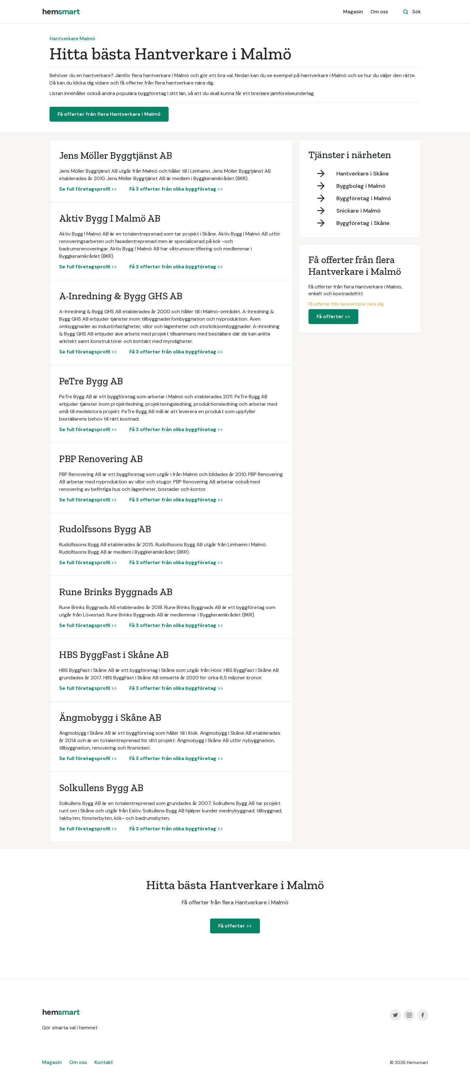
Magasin (353, 11)
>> (88, 189)
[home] (61, 11)
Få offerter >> (333, 316)
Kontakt (103, 1062)
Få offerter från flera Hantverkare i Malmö (109, 114)
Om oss (379, 11)
